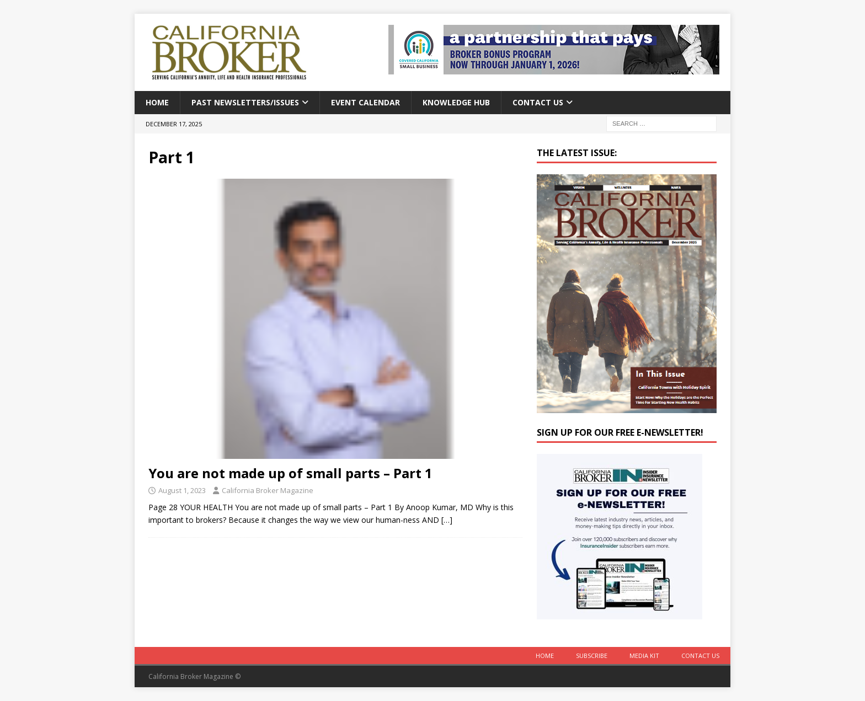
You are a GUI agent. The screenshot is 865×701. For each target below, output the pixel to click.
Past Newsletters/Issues (245, 102)
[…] (446, 520)
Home (157, 102)
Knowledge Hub (456, 102)
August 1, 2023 (182, 490)
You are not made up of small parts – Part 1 (290, 473)
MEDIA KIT (644, 655)
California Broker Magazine (267, 490)
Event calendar (365, 102)
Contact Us (537, 102)
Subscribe (591, 655)
